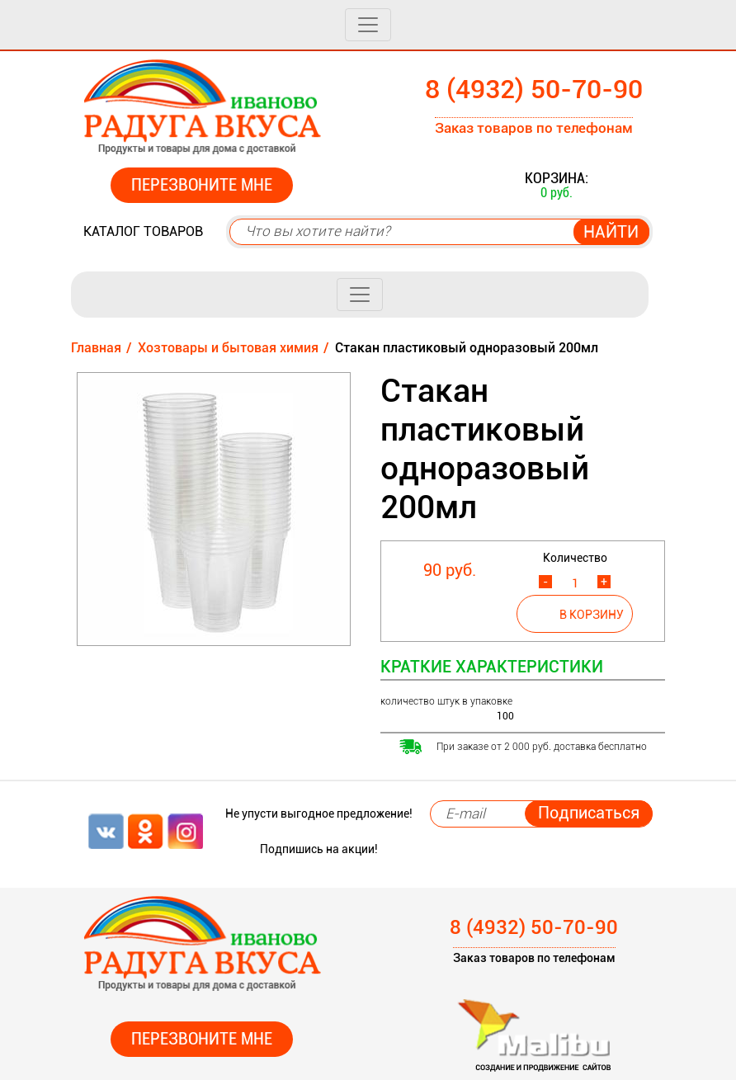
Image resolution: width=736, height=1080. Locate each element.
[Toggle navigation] (368, 24)
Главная (96, 348)
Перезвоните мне (201, 185)
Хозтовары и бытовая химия (228, 348)
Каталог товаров (143, 231)
